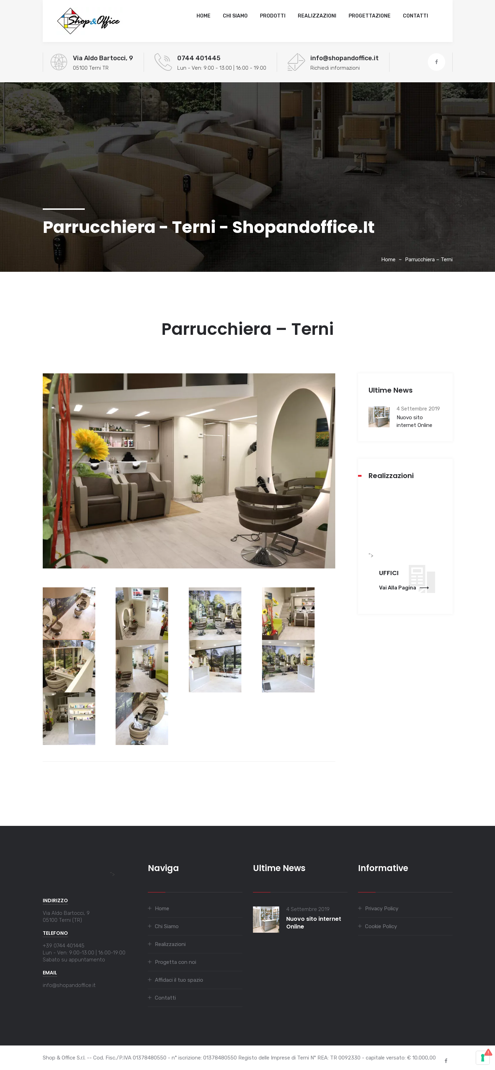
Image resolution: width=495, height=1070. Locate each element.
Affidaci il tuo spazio (179, 980)
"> (79, 874)
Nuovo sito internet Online (414, 421)
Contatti (415, 16)
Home (204, 16)
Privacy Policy (381, 908)
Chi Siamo (235, 16)
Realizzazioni (317, 16)
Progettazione (370, 16)
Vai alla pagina (404, 588)
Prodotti (273, 16)
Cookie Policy (381, 926)
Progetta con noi (175, 962)
